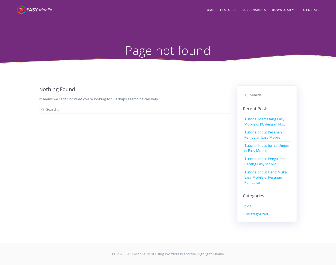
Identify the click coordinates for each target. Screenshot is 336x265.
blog (248, 206)
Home (209, 10)
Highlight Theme (210, 254)
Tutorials (310, 10)
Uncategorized (256, 214)
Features (228, 10)
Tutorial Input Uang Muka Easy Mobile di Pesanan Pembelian (265, 177)
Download (281, 10)
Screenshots (254, 10)
